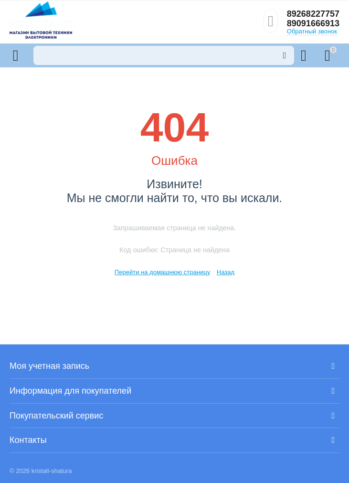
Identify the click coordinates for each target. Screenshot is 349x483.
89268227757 (313, 14)
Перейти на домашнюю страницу (162, 272)
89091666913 (313, 23)
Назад (225, 272)
